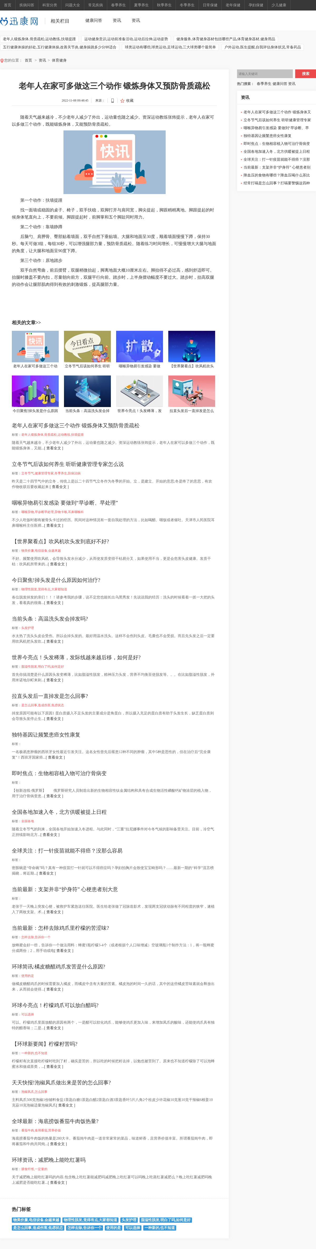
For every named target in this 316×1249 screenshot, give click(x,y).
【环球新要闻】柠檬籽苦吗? (44, 1044)
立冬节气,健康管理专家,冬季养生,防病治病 (51, 473)
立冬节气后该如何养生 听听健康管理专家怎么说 (68, 464)
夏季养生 (141, 5)
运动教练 (74, 294)
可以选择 (27, 1014)
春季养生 (118, 5)
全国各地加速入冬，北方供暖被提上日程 (59, 812)
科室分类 (49, 5)
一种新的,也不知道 (34, 1053)
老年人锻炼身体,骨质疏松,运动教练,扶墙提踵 (39, 39)
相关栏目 (60, 21)
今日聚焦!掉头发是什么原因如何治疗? (56, 580)
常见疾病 (95, 5)
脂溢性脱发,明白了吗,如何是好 (42, 666)
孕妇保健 (256, 5)
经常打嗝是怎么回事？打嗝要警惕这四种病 (277, 184)
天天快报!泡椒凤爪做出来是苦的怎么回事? (61, 1082)
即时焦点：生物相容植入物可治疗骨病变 (59, 773)
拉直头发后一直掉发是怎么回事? (50, 696)
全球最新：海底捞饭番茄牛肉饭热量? (55, 1121)
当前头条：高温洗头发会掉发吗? (50, 619)
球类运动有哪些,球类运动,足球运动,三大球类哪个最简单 (170, 47)
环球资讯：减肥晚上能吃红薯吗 (49, 1160)
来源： (100, 100)
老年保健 (233, 5)
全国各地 (27, 821)
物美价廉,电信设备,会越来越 (41, 550)
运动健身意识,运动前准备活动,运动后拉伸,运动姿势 (126, 39)
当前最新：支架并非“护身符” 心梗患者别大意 (65, 889)
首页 (7, 5)
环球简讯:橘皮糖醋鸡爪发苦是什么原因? (58, 966)
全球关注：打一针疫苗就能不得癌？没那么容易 (67, 851)
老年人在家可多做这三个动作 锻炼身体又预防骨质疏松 (76, 425)
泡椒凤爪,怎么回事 (34, 1092)
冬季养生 (187, 5)
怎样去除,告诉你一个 (36, 937)
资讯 (117, 20)
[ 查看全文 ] (53, 448)
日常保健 (210, 5)
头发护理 (27, 628)
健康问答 (93, 20)
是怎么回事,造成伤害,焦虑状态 (42, 705)
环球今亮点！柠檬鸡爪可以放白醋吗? (55, 1005)
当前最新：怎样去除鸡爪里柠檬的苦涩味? (60, 928)
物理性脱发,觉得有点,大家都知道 (44, 589)
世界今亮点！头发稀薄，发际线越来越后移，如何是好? (76, 657)
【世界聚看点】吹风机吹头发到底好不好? (60, 541)
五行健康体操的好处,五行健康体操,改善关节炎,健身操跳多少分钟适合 (59, 47)
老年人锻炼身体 (43, 294)
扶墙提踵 (87, 294)
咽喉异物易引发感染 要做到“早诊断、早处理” (65, 503)
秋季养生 (164, 5)
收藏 (130, 101)
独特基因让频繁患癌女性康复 (46, 735)
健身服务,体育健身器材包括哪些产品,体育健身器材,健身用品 (225, 39)
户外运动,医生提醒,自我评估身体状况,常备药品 (262, 47)
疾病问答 (26, 5)
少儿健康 (278, 5)
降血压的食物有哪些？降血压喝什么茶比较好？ (277, 176)
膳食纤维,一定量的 (34, 1169)
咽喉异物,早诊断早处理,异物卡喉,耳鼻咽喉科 (52, 512)
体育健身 (59, 60)
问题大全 (72, 5)
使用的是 (27, 976)
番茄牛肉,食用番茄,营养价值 (41, 1130)
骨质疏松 (61, 294)
